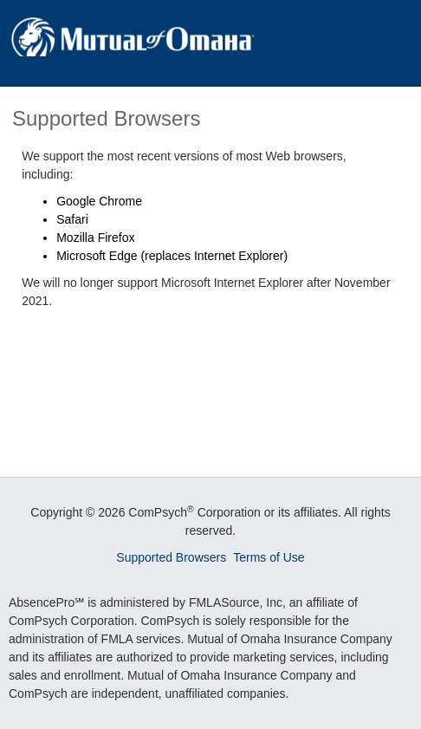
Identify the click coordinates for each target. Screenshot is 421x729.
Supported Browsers (171, 557)
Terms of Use (268, 557)
